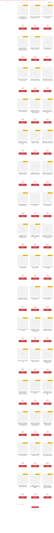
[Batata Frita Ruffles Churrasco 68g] (35, 269)
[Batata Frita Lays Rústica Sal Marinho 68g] (23, 81)
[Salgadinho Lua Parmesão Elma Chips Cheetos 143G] (47, 144)
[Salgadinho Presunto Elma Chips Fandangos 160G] (47, 175)
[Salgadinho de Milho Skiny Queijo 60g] (35, 394)
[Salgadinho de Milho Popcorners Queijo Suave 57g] (47, 113)
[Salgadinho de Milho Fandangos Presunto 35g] (23, 300)
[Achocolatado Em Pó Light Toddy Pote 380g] (47, 456)
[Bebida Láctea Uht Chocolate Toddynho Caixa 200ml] (35, 488)
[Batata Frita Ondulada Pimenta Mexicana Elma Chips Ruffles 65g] (23, 425)
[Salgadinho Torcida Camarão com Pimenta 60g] (35, 238)
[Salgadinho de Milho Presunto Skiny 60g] (23, 175)
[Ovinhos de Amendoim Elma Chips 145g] (47, 206)
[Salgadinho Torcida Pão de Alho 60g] (23, 331)
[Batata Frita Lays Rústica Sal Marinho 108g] (23, 456)
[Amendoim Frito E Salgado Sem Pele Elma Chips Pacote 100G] (23, 50)
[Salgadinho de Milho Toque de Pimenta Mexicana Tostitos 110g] (23, 394)
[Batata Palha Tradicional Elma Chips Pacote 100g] (47, 81)
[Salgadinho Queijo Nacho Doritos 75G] (35, 206)
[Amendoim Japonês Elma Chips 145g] (47, 19)
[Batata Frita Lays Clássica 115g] (23, 363)
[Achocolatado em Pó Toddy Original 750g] (23, 488)
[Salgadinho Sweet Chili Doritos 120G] (35, 300)
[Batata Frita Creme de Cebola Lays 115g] (35, 363)
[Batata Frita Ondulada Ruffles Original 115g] (35, 50)
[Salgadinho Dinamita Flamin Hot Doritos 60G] (35, 175)
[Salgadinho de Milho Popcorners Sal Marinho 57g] (23, 144)
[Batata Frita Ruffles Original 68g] (23, 269)
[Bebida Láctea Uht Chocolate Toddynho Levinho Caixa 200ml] (47, 488)
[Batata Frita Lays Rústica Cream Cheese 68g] (23, 113)
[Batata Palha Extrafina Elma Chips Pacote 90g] (35, 81)
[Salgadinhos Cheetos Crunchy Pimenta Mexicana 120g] (47, 425)
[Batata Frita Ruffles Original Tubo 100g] (35, 144)
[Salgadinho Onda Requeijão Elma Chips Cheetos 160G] (23, 238)
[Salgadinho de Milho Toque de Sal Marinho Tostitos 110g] (47, 363)
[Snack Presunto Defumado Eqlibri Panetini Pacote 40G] (23, 19)
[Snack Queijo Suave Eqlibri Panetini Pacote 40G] (35, 19)
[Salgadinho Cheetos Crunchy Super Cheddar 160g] (47, 394)
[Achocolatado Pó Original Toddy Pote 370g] (35, 456)
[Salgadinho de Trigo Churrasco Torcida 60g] (47, 331)
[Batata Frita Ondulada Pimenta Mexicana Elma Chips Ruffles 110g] (35, 425)
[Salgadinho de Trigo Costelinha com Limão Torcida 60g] (35, 331)
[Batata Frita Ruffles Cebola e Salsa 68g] (47, 269)
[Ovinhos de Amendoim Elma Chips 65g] (47, 50)
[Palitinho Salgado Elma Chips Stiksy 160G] (23, 206)
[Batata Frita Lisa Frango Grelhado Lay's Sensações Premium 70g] (47, 238)
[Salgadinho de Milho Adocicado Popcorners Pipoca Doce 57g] (35, 113)
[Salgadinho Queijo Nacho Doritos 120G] (47, 300)
